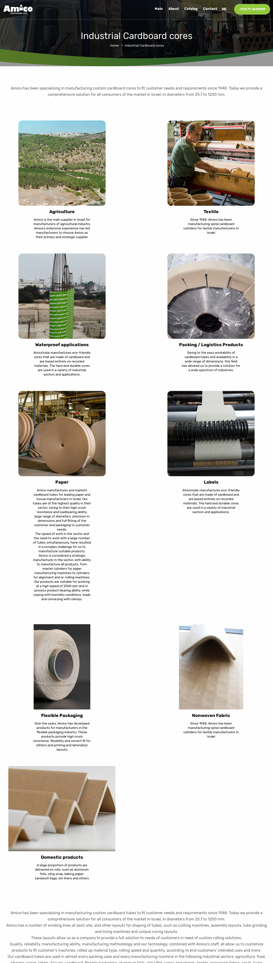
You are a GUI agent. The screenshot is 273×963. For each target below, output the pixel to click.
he (224, 9)
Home (114, 45)
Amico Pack (186, 891)
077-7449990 (248, 887)
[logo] (18, 9)
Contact (210, 9)
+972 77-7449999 (252, 9)
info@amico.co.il (250, 892)
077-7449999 (252, 882)
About (173, 9)
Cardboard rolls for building (197, 876)
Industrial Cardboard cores (197, 883)
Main (159, 9)
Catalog (191, 9)
